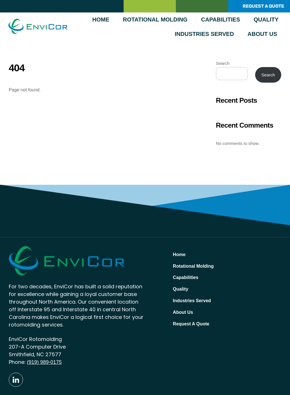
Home (100, 19)
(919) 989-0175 (44, 362)
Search (223, 63)
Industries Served (204, 34)
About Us (262, 34)
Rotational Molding (155, 19)
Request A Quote (191, 323)
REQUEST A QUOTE (263, 6)
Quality (266, 19)
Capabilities (220, 19)
